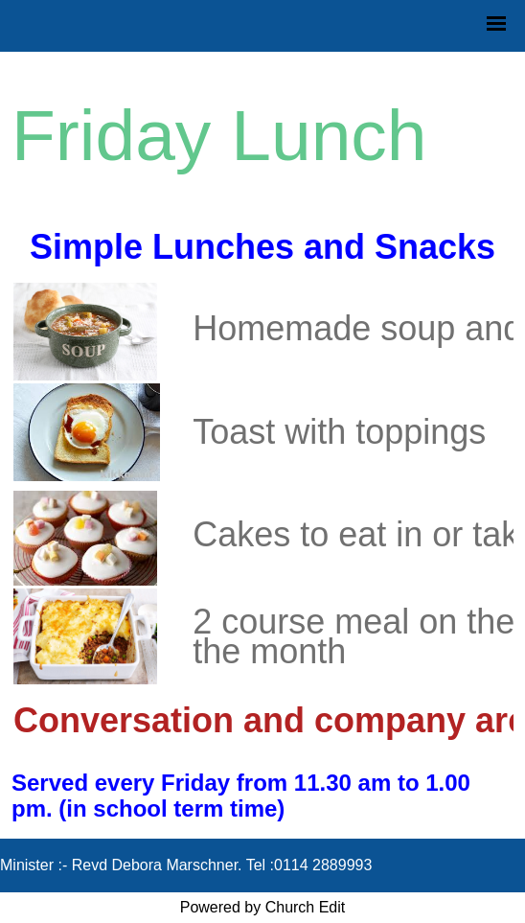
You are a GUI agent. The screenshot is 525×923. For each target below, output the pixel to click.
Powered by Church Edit (263, 907)
